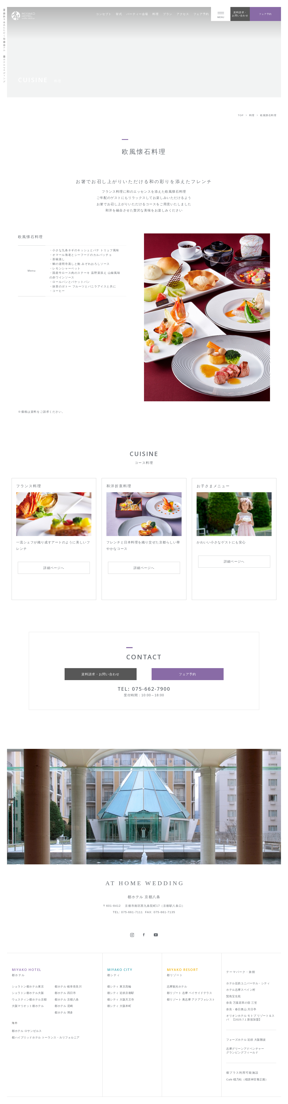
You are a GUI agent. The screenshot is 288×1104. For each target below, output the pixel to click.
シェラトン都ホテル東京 (28, 986)
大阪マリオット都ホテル (28, 1005)
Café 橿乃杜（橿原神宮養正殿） (247, 1079)
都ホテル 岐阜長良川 (68, 986)
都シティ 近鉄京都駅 (120, 992)
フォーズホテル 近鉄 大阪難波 (246, 1039)
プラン (167, 14)
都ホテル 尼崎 (64, 1005)
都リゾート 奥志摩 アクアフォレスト (191, 999)
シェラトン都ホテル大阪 (28, 992)
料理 (155, 14)
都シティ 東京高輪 (119, 986)
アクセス (183, 14)
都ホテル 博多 (64, 1012)
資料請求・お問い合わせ (240, 14)
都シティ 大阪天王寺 (120, 999)
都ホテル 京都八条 (67, 999)
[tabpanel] (207, 317)
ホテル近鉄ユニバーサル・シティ (248, 983)
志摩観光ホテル (177, 986)
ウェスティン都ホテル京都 (29, 999)
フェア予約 (201, 14)
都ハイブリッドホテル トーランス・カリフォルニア (46, 1037)
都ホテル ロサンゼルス (27, 1030)
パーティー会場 (137, 14)
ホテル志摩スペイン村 (240, 989)
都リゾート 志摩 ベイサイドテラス (189, 992)
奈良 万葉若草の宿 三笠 (241, 1002)
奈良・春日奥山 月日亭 (241, 1009)
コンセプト (104, 14)
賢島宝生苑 (233, 996)
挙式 (119, 14)
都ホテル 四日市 (65, 992)
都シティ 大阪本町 (119, 1005)
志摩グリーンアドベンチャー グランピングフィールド (245, 1050)
